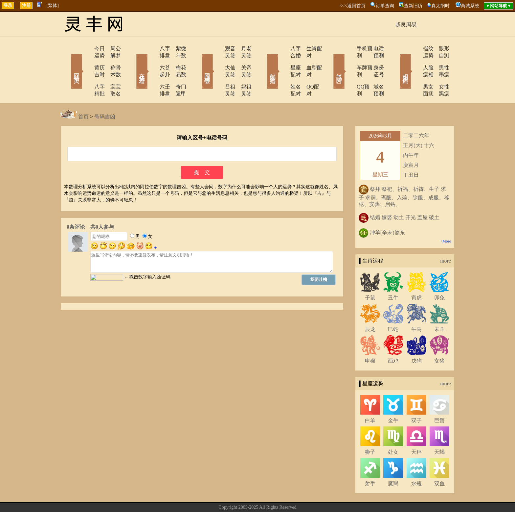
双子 (416, 399)
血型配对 (308, 61)
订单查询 (385, 5)
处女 (393, 431)
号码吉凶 (329, 62)
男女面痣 (414, 73)
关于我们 (223, 496)
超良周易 (405, 24)
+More (445, 220)
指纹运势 (414, 48)
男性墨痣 (439, 61)
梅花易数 (177, 61)
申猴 (370, 340)
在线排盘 (132, 62)
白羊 (370, 399)
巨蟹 (439, 399)
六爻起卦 (151, 61)
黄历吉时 (85, 61)
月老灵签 (242, 48)
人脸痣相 (414, 61)
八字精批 (85, 73)
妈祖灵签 (242, 73)
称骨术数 (111, 61)
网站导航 (292, 496)
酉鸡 (393, 340)
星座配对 (282, 61)
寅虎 (416, 277)
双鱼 (439, 463)
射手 (370, 463)
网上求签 (198, 62)
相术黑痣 (395, 62)
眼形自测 (439, 48)
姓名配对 (282, 73)
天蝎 (439, 431)
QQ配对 (307, 73)
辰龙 (370, 308)
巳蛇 (393, 308)
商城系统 (470, 5)
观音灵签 (217, 48)
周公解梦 (111, 48)
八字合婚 (282, 48)
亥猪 (439, 340)
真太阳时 (440, 5)
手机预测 (348, 48)
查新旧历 (413, 5)
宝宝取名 (111, 73)
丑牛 (393, 277)
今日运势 (85, 48)
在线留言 (269, 496)
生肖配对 (308, 48)
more (445, 240)
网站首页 (67, 62)
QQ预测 (347, 73)
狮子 (370, 431)
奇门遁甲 (177, 73)
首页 (83, 96)
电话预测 (374, 48)
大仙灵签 (217, 61)
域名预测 (374, 73)
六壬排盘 (151, 73)
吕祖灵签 (217, 73)
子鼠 (370, 277)
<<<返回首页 (352, 5)
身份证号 (374, 61)
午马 (416, 308)
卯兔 (439, 277)
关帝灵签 (242, 61)
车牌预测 (348, 61)
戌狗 (416, 340)
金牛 (393, 399)
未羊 (439, 308)
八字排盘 (151, 48)
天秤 (416, 431)
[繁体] (53, 5)
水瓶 (416, 463)
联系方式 (246, 496)
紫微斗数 (177, 48)
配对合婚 (264, 62)
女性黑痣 (439, 73)
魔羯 (393, 463)
